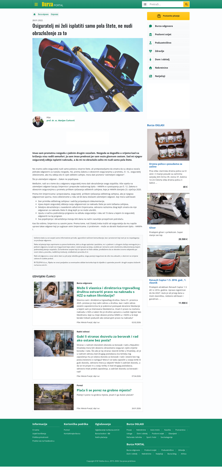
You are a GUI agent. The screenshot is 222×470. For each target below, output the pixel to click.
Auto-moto (155, 430)
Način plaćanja (101, 437)
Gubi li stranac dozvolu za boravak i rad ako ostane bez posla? (107, 338)
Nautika (167, 430)
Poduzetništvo (167, 450)
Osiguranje (54, 14)
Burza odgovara (43, 14)
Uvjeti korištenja (39, 433)
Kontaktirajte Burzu (72, 433)
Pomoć (67, 430)
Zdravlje (181, 450)
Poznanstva (180, 430)
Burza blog (171, 453)
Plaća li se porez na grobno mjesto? (104, 390)
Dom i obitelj (142, 433)
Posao (129, 430)
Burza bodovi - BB (102, 433)
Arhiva (183, 453)
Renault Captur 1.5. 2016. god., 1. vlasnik (167, 281)
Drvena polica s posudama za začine (165, 165)
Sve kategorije (166, 437)
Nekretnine (141, 430)
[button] (168, 26)
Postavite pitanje (168, 16)
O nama (35, 430)
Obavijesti (172, 433)
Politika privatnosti (40, 437)
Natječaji (159, 453)
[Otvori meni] (36, 4)
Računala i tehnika (134, 437)
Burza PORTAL (135, 444)
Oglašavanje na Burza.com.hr (107, 430)
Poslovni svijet (158, 433)
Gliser (152, 227)
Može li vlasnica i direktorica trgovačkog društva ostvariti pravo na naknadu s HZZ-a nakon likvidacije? (108, 291)
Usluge (129, 433)
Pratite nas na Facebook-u (43, 441)
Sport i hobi (151, 437)
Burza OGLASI (155, 125)
